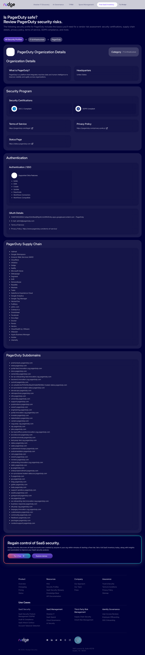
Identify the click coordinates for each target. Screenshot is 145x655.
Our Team (78, 587)
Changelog (23, 587)
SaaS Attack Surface (26, 623)
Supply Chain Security (82, 617)
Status (21, 593)
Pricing (21, 590)
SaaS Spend (51, 617)
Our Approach (79, 584)
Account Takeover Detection (29, 626)
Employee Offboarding (110, 617)
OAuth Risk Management (83, 620)
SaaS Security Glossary (55, 590)
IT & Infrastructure (37, 39)
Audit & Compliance (26, 619)
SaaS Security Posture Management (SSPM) (27, 615)
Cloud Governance (53, 620)
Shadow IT (50, 614)
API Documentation (53, 596)
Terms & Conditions (109, 587)
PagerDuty (56, 39)
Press (76, 590)
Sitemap (105, 593)
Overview (22, 584)
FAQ (48, 584)
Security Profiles (52, 587)
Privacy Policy (107, 590)
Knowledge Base (52, 593)
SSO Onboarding (108, 620)
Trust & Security (108, 584)
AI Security (50, 623)
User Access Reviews (110, 614)
